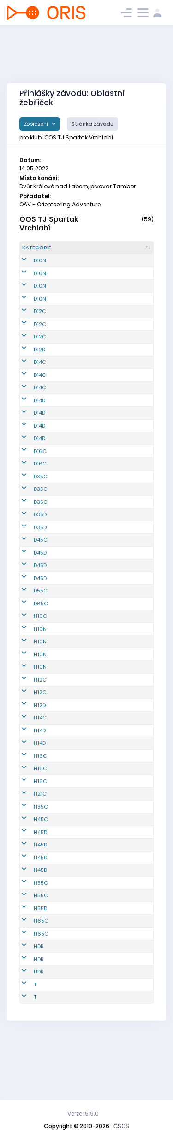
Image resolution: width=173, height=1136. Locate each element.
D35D (40, 568)
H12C (40, 740)
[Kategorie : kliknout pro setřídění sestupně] (43, 252)
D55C (41, 651)
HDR (39, 1007)
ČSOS (121, 1126)
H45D (40, 893)
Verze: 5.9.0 (83, 1114)
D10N (40, 268)
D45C (41, 600)
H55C (41, 944)
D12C (40, 319)
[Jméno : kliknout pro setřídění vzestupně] (127, 252)
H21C (40, 854)
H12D (40, 766)
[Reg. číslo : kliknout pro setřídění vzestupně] (83, 252)
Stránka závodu (92, 124)
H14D (40, 791)
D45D (40, 613)
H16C (40, 817)
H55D (40, 969)
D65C (41, 664)
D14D (39, 427)
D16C (40, 489)
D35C (41, 518)
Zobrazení (36, 124)
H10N (40, 690)
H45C (41, 880)
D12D (39, 368)
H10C (40, 677)
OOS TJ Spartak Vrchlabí (48, 223)
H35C (41, 867)
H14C (40, 778)
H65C (41, 981)
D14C (40, 385)
